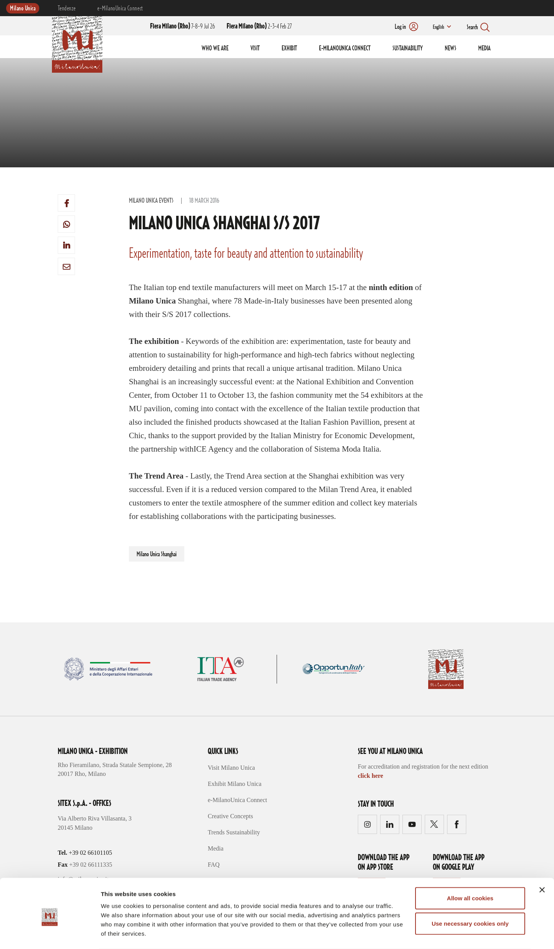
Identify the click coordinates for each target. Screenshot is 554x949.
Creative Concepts (230, 816)
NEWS (450, 48)
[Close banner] (542, 859)
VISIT (255, 48)
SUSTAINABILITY (407, 48)
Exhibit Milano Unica (235, 784)
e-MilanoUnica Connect (120, 8)
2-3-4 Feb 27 (259, 26)
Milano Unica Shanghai (157, 554)
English (438, 27)
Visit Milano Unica (231, 767)
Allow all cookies (470, 867)
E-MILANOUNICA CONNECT (344, 48)
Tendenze (66, 8)
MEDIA (484, 48)
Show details (404, 934)
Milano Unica (22, 8)
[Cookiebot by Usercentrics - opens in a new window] (49, 934)
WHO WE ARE (215, 48)
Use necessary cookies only (470, 892)
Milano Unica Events (151, 201)
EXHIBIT (289, 48)
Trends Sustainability (234, 832)
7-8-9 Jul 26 (182, 26)
